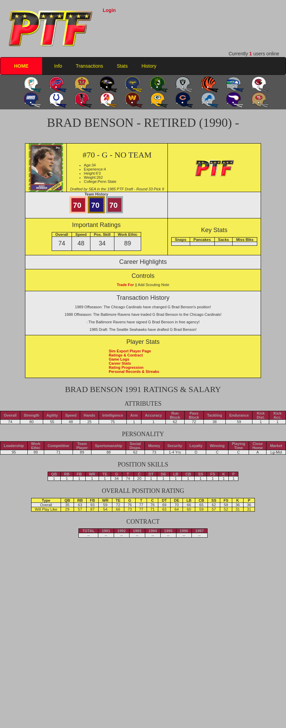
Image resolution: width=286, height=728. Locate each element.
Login (109, 10)
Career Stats (120, 363)
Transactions (89, 66)
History (149, 66)
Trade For (125, 285)
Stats (122, 66)
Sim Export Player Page (130, 351)
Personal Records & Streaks (134, 371)
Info (58, 66)
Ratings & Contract (126, 355)
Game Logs (119, 359)
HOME (21, 66)
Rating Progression (126, 367)
